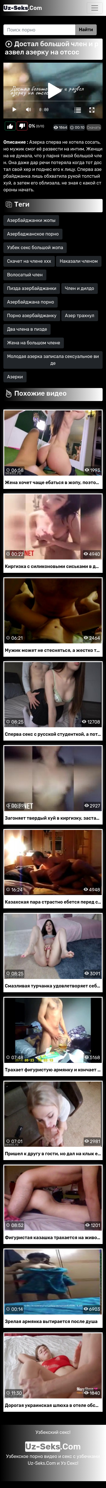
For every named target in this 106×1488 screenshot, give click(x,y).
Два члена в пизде (27, 329)
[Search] (39, 29)
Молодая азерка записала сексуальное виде (53, 360)
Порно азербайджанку (32, 315)
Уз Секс (69, 1463)
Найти (86, 29)
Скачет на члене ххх (29, 261)
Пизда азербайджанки (31, 288)
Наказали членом (79, 261)
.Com (22, 8)
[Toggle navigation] (95, 8)
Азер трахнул (79, 315)
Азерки (15, 377)
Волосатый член (25, 274)
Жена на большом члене (33, 342)
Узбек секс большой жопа (35, 247)
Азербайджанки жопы (31, 220)
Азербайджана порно (30, 302)
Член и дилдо (79, 288)
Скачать (94, 127)
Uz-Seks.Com (42, 1463)
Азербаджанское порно (33, 234)
